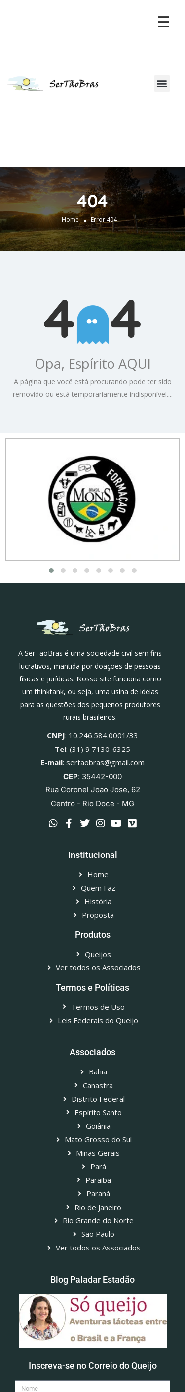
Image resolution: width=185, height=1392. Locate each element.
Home (70, 220)
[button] (162, 83)
